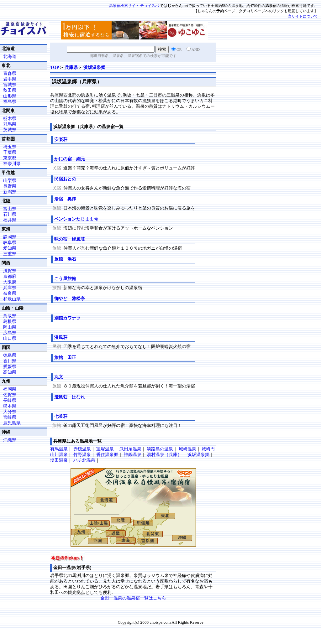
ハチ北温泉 (84, 460)
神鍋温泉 (132, 454)
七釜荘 (60, 416)
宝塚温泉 (105, 449)
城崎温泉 (187, 449)
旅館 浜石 (65, 259)
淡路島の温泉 (160, 449)
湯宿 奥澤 (65, 199)
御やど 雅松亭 (69, 298)
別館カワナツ (67, 318)
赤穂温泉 (82, 449)
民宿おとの (65, 179)
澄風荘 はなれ (69, 397)
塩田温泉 (59, 460)
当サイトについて (303, 16)
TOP (54, 67)
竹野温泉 (82, 454)
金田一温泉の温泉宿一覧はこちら (133, 598)
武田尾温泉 (130, 449)
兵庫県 (71, 67)
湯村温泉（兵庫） (164, 454)
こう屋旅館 (65, 278)
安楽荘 (60, 139)
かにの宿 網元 (69, 159)
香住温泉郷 (107, 454)
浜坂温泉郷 (94, 67)
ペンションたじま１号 (76, 219)
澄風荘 (60, 337)
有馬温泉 (59, 449)
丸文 (58, 377)
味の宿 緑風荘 (69, 239)
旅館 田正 (65, 357)
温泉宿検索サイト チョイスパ (134, 5)
